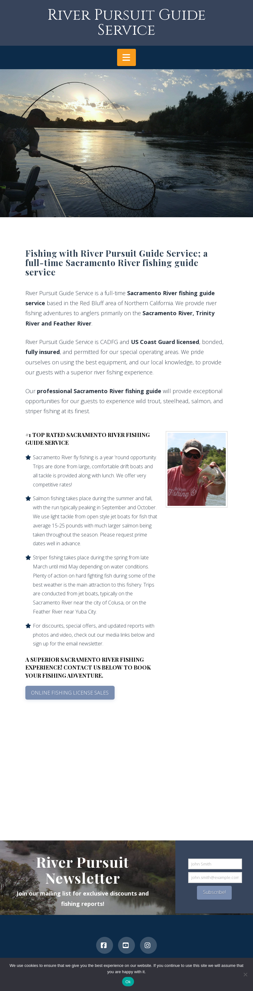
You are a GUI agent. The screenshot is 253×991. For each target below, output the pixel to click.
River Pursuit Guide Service (126, 23)
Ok (128, 981)
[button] (126, 57)
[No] (245, 974)
